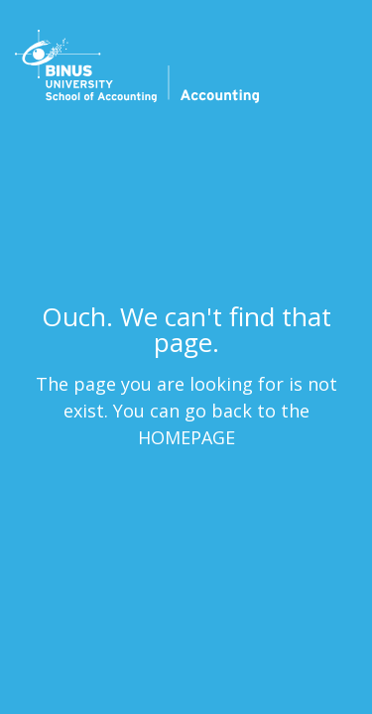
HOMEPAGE (186, 436)
